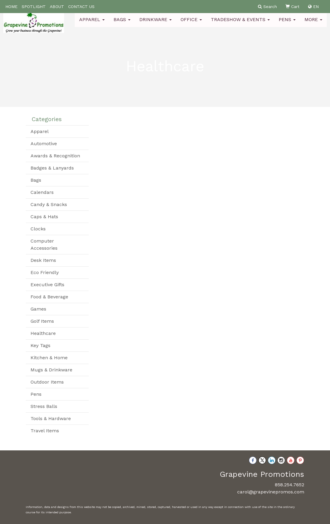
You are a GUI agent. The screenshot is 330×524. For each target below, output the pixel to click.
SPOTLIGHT (34, 6)
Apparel (92, 23)
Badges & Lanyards (52, 168)
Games (38, 309)
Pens (287, 23)
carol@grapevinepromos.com (270, 492)
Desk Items (43, 260)
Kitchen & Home (49, 357)
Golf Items (42, 321)
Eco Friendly (45, 272)
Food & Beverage (49, 297)
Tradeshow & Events (240, 23)
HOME (11, 6)
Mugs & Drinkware (51, 370)
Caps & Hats (44, 216)
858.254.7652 (289, 484)
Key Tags (40, 345)
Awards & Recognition (55, 156)
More (313, 23)
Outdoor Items (47, 382)
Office (191, 23)
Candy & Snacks (49, 204)
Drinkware (155, 23)
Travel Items (45, 430)
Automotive (44, 143)
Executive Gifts (47, 284)
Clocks (38, 229)
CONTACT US (81, 6)
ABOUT (57, 6)
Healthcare (43, 333)
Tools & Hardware (51, 418)
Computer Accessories (44, 244)
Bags (122, 23)
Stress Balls (44, 406)
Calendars (42, 192)
